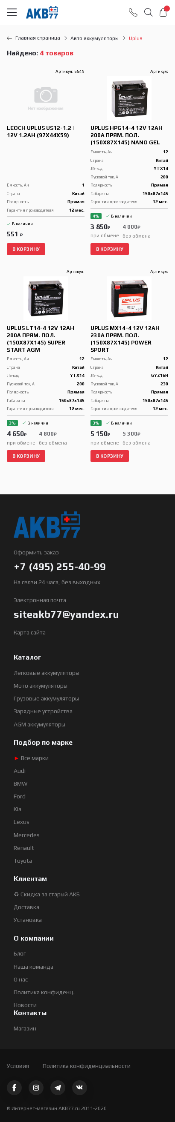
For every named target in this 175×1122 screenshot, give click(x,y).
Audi (20, 770)
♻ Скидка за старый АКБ (47, 894)
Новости (25, 1004)
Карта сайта (30, 632)
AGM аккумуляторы (39, 724)
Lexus (21, 821)
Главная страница (33, 38)
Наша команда (33, 966)
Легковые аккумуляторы (46, 672)
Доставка (26, 907)
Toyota (23, 860)
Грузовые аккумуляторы (46, 698)
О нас (21, 979)
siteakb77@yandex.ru (66, 614)
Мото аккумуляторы (40, 685)
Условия (18, 1065)
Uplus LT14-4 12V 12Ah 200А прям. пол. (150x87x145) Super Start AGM (40, 339)
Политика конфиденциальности (87, 1065)
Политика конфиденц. (44, 992)
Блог (20, 953)
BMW (21, 783)
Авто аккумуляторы (94, 38)
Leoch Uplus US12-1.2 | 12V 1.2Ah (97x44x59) (40, 131)
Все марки (31, 758)
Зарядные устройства (43, 711)
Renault (24, 847)
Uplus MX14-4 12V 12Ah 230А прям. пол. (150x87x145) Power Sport (125, 339)
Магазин (25, 1028)
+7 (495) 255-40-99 (60, 566)
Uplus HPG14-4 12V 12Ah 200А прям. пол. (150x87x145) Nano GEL (126, 135)
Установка (28, 919)
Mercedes (27, 835)
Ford (20, 796)
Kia (17, 809)
